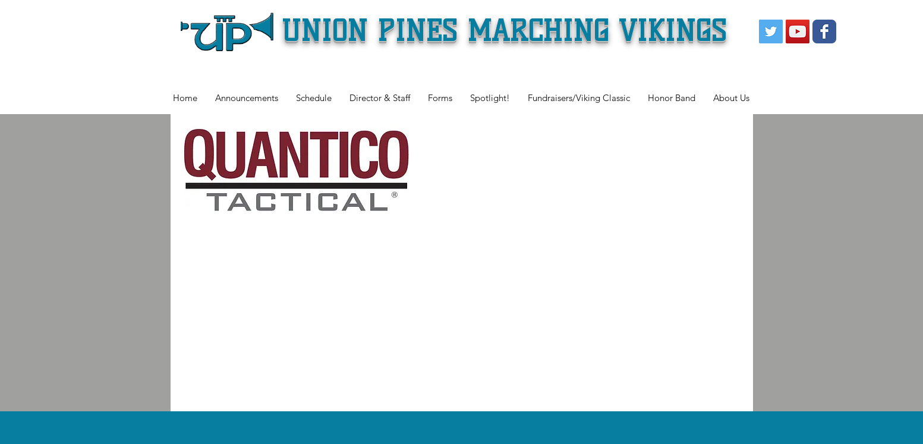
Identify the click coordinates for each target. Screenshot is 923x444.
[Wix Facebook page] (824, 31)
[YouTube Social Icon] (797, 31)
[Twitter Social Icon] (771, 31)
